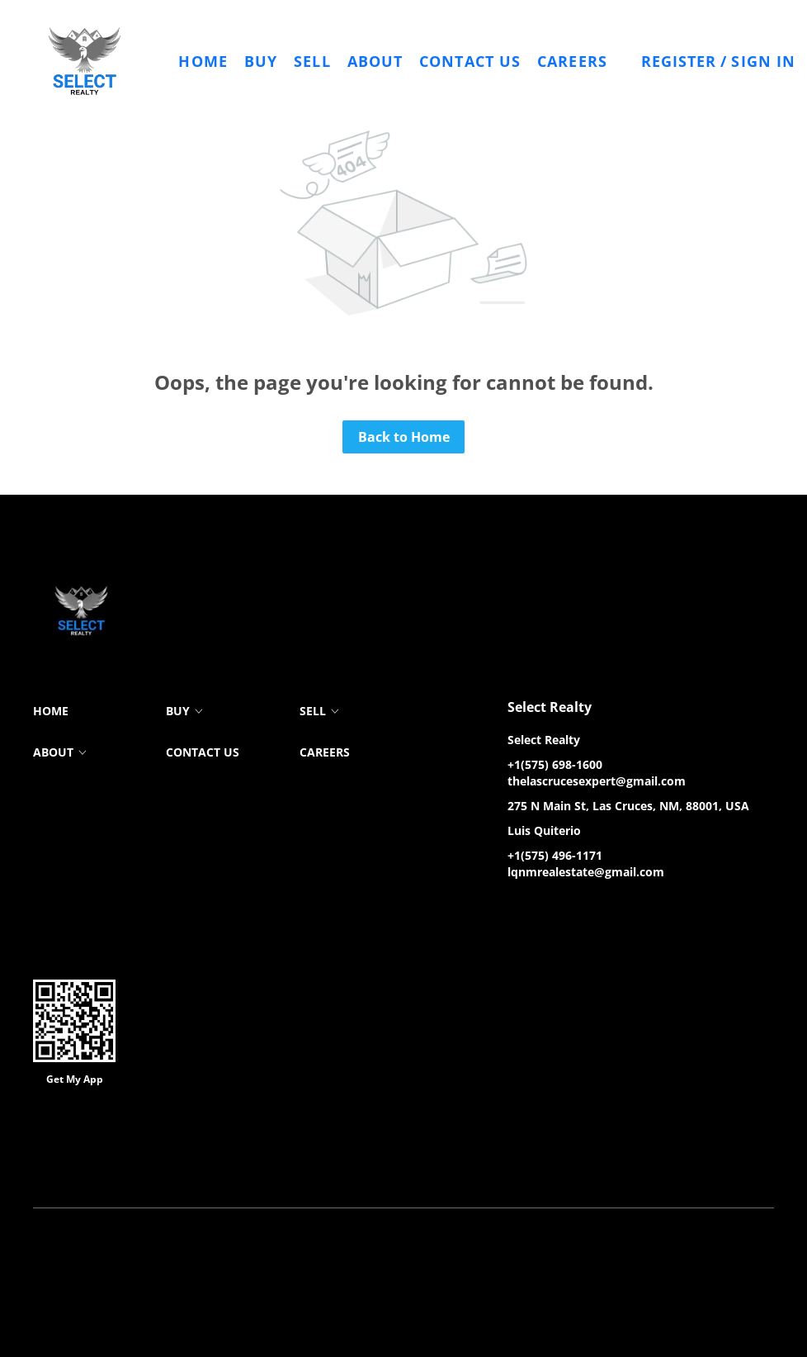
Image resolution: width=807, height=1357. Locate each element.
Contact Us (470, 61)
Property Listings (428, 1166)
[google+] (618, 909)
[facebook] (519, 909)
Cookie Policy (238, 1166)
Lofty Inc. (116, 1141)
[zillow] (552, 909)
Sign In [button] (763, 61)
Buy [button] (260, 61)
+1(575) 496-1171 (554, 855)
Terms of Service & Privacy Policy (114, 1166)
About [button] (375, 61)
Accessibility (564, 1166)
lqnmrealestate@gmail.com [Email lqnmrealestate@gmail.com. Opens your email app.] (585, 872)
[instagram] (585, 909)
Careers (572, 61)
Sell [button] (312, 61)
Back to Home (404, 437)
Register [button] (679, 61)
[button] (85, 61)
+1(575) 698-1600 (554, 764)
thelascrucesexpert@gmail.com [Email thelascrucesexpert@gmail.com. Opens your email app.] (596, 781)
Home (202, 61)
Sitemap (501, 1166)
